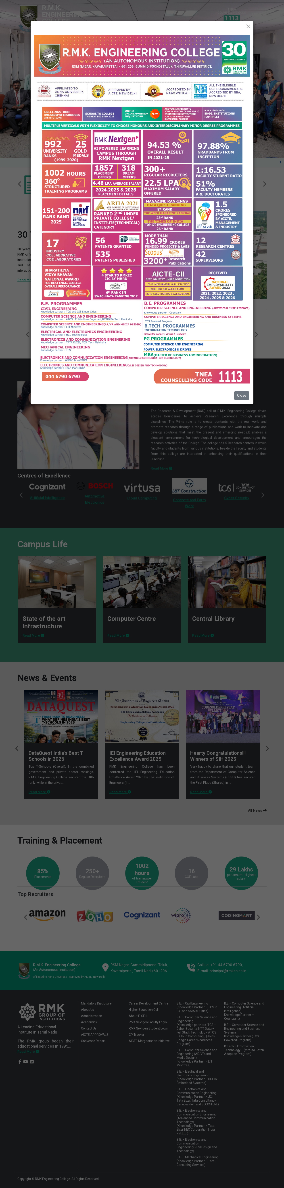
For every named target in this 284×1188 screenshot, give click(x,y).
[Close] (248, 26)
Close (241, 395)
